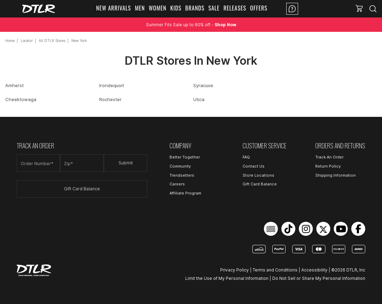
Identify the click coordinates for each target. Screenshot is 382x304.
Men (140, 8)
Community (180, 166)
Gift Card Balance (82, 188)
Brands (194, 8)
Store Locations (258, 175)
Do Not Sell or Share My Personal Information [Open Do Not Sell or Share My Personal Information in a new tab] (318, 278)
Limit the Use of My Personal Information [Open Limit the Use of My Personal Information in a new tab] (226, 278)
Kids (175, 8)
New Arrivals (113, 8)
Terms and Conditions (275, 270)
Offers (259, 8)
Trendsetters (182, 175)
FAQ (246, 157)
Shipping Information (335, 175)
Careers (177, 184)
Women (157, 8)
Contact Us (254, 166)
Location (320, 9)
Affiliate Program (185, 193)
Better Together (185, 157)
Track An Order (329, 157)
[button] (359, 8)
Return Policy (328, 166)
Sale (213, 8)
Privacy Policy (234, 270)
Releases (234, 8)
